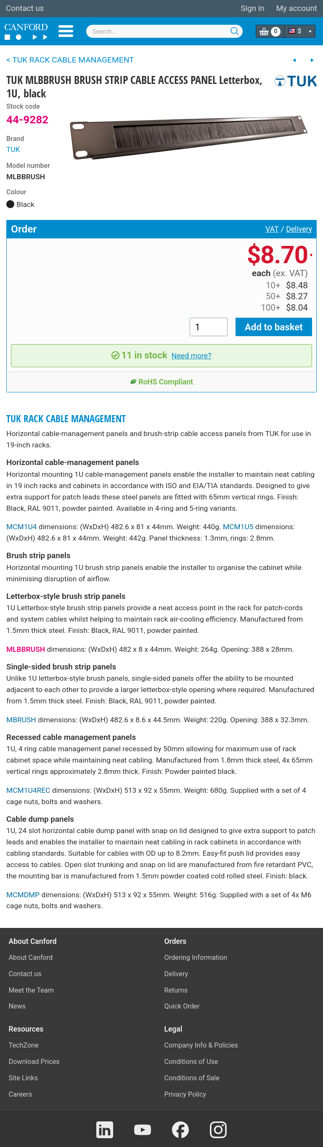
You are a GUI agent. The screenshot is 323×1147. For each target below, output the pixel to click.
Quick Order (182, 1006)
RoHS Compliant (161, 382)
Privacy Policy (185, 1094)
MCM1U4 (21, 527)
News (17, 1006)
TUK (13, 149)
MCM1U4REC (28, 790)
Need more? (192, 356)
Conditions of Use (191, 1062)
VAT (272, 229)
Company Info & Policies (201, 1045)
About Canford (31, 957)
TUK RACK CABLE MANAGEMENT (66, 418)
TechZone (24, 1045)
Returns (176, 990)
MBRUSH (21, 720)
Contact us (25, 8)
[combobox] (164, 31)
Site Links (23, 1078)
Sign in (252, 8)
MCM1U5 (238, 527)
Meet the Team (31, 990)
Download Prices (34, 1062)
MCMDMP (23, 895)
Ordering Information (196, 957)
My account (296, 8)
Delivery (299, 229)
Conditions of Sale (192, 1078)
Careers (20, 1094)
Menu (65, 31)
